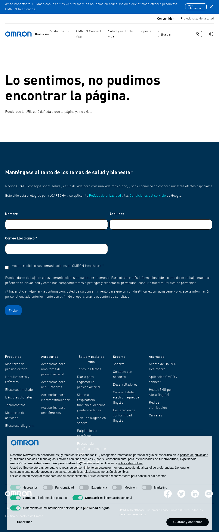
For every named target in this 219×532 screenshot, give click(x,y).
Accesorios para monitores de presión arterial (53, 369)
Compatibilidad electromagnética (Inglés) (126, 397)
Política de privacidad (105, 196)
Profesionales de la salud (197, 18)
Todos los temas (89, 369)
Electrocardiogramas (21, 426)
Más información (195, 7)
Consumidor (165, 18)
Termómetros (15, 405)
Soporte (118, 364)
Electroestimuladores (21, 390)
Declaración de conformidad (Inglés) (124, 415)
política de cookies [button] (130, 471)
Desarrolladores (125, 384)
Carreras (155, 415)
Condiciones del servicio (148, 196)
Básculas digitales (19, 397)
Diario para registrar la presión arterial (88, 382)
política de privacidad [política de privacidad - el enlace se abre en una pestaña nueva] (194, 463)
